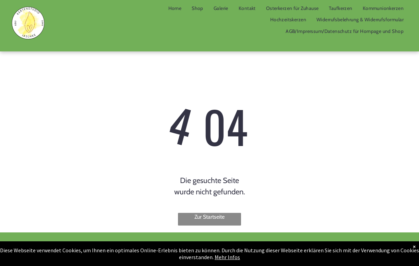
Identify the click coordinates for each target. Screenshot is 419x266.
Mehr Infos (227, 257)
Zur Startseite (209, 217)
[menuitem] (175, 8)
